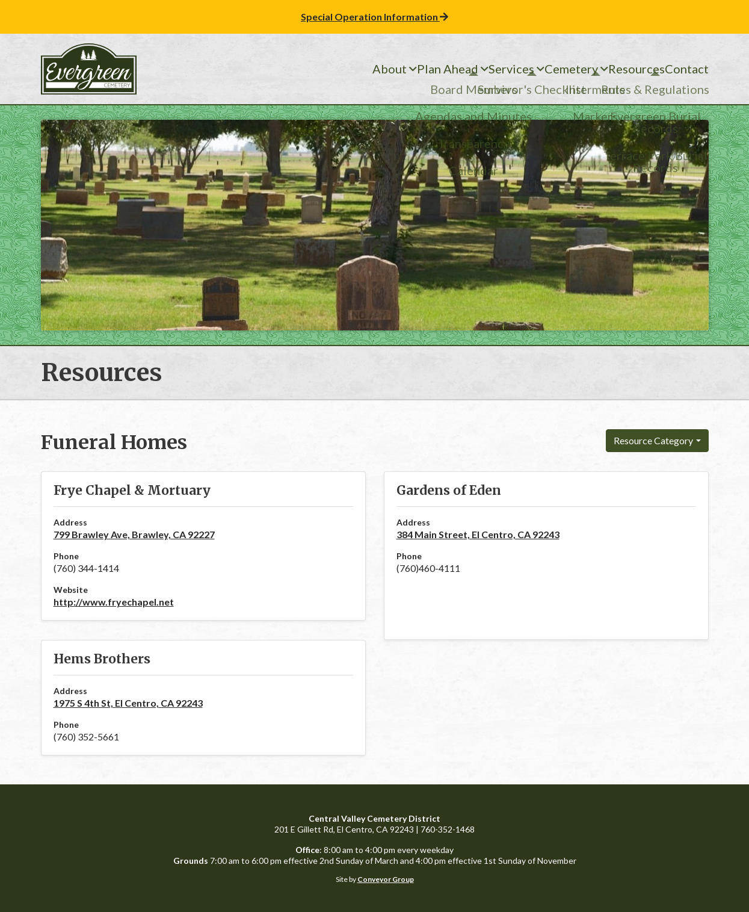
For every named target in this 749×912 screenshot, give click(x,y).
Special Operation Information (374, 16)
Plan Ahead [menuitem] (391, 69)
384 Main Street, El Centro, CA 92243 (477, 534)
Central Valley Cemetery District (89, 69)
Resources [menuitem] (616, 69)
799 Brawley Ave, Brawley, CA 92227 (134, 534)
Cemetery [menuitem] (538, 69)
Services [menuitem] (466, 69)
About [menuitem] (321, 69)
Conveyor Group (385, 879)
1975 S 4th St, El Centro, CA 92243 (128, 703)
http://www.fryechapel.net (114, 601)
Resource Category (653, 440)
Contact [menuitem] (680, 69)
